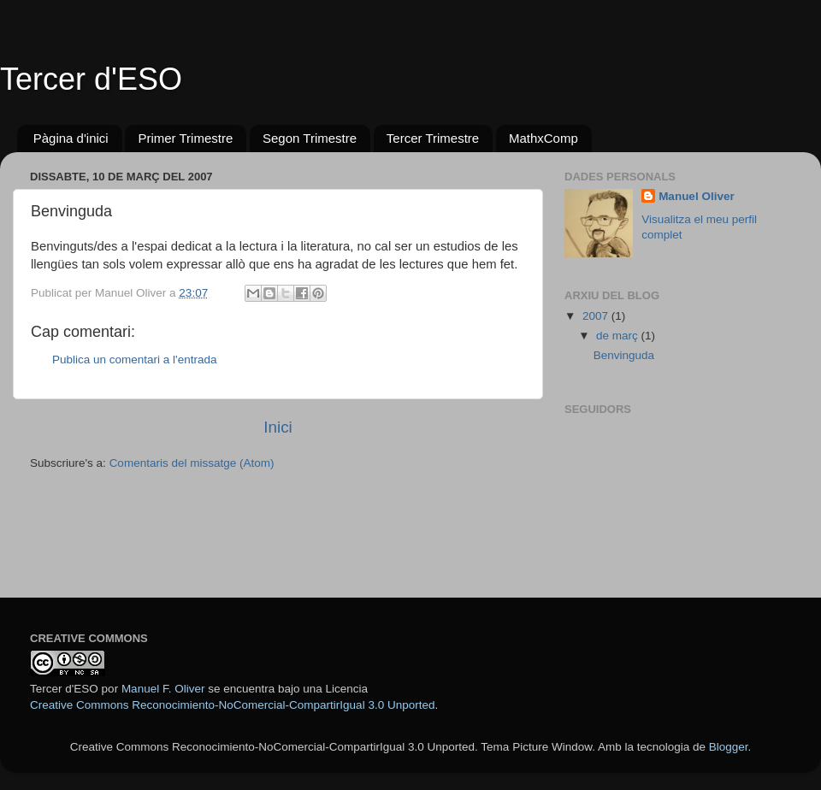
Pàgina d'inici (71, 138)
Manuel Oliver (697, 196)
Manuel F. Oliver (163, 688)
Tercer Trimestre (433, 138)
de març (618, 335)
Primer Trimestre (185, 138)
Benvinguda (624, 355)
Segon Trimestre (310, 138)
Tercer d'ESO (91, 79)
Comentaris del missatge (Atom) (192, 463)
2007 (596, 316)
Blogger (728, 746)
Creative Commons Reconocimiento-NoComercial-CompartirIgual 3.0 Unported (232, 705)
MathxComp (543, 138)
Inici (277, 427)
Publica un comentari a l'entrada (134, 359)
